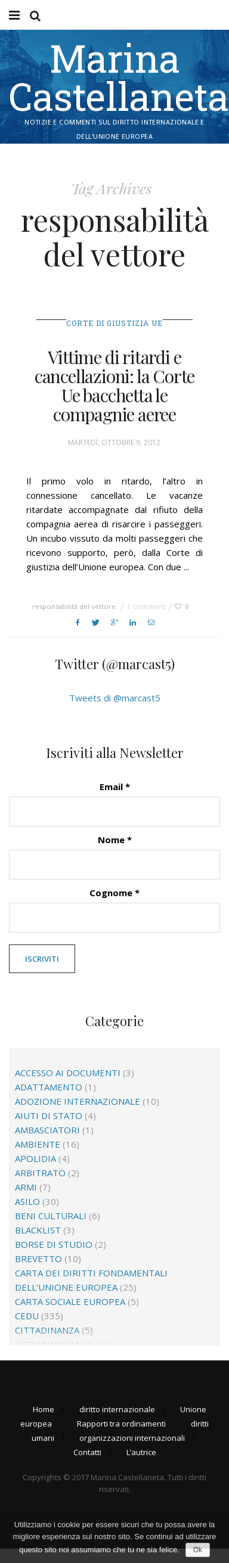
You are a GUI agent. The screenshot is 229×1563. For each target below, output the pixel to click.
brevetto (38, 1258)
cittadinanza (47, 1330)
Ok (197, 1550)
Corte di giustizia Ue (114, 323)
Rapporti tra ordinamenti (121, 1423)
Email (115, 787)
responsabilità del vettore (74, 606)
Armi (26, 1187)
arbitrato (40, 1173)
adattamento (48, 1087)
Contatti (87, 1452)
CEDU (27, 1316)
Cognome (114, 893)
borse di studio (53, 1244)
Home (43, 1409)
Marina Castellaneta (119, 77)
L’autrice (141, 1452)
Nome (115, 840)
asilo (27, 1201)
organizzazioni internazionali (132, 1438)
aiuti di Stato (48, 1115)
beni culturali (50, 1216)
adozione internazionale (77, 1101)
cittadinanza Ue (54, 1344)
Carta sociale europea (70, 1301)
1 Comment (146, 606)
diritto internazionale (117, 1409)
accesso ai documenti (67, 1073)
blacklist (38, 1230)
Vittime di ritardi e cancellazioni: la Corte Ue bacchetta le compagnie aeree (114, 385)
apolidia (35, 1158)
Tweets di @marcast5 (114, 698)
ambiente (37, 1144)
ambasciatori (47, 1130)
